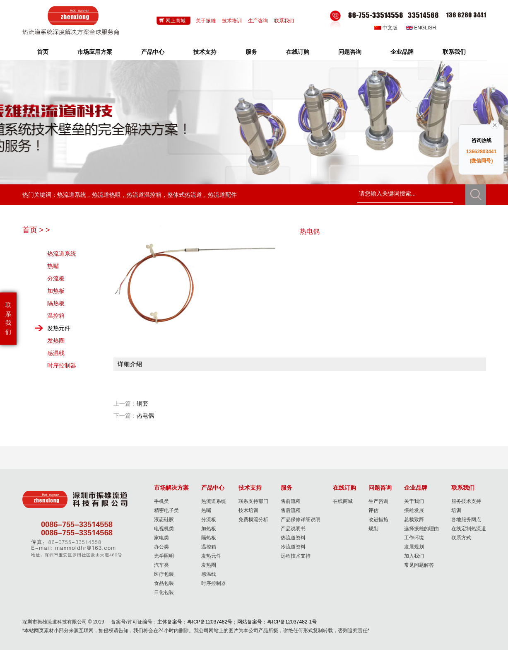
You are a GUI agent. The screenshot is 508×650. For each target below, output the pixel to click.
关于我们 (414, 501)
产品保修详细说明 (300, 519)
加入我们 (414, 556)
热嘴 (53, 266)
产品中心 (152, 51)
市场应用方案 (94, 51)
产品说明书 (293, 529)
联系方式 (461, 538)
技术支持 (205, 51)
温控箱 (56, 315)
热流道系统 (71, 194)
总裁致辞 (414, 519)
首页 (42, 51)
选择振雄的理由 (421, 529)
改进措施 (378, 519)
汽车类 (161, 565)
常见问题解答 (419, 565)
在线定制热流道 (468, 529)
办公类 (161, 547)
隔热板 (56, 303)
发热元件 (58, 328)
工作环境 (414, 538)
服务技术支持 (466, 501)
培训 (456, 510)
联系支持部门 (253, 501)
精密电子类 (166, 510)
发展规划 (414, 547)
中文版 (390, 28)
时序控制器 (61, 365)
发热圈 (56, 340)
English (425, 28)
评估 (373, 510)
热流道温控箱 (144, 194)
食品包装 (164, 583)
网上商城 (175, 21)
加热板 (56, 291)
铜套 (142, 403)
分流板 (56, 278)
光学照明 (164, 556)
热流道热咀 (106, 194)
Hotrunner (70, 20)
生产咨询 (258, 21)
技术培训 (232, 21)
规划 (373, 529)
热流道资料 (293, 538)
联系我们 (284, 21)
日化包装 (164, 592)
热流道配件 (222, 194)
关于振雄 (206, 21)
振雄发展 (414, 510)
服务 (251, 51)
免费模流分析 (253, 519)
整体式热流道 (184, 194)
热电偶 (145, 415)
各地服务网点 (466, 519)
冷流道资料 (293, 547)
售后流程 (291, 510)
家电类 (161, 538)
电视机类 (164, 529)
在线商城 (343, 501)
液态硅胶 (164, 519)
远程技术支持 (296, 556)
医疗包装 (164, 574)
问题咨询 (349, 51)
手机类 (161, 501)
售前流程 (291, 501)
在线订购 (297, 51)
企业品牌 (402, 51)
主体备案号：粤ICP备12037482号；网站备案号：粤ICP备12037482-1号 (237, 622)
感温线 (56, 353)
